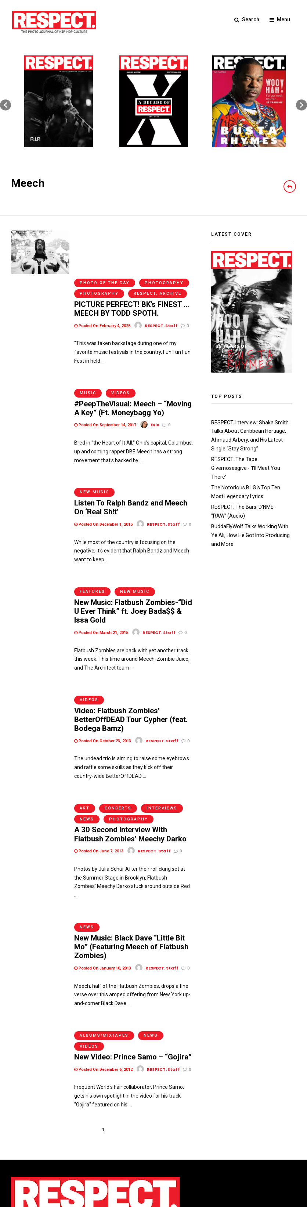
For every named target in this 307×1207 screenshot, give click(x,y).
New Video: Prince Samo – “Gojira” (132, 968)
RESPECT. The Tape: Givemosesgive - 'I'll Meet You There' (245, 468)
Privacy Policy (62, 1151)
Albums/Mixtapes (104, 947)
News (87, 742)
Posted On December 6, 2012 (103, 980)
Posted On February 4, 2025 (102, 277)
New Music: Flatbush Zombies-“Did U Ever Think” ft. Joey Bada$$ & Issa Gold (132, 546)
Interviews (162, 731)
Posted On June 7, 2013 (98, 774)
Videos (120, 339)
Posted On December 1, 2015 (103, 465)
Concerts (118, 731)
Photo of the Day (105, 235)
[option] (58, 101)
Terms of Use (26, 1151)
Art (85, 731)
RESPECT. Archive (157, 246)
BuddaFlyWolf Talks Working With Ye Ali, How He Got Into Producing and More (249, 534)
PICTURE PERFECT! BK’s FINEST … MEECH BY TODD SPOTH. (131, 261)
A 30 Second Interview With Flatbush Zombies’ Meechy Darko (130, 757)
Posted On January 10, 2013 (102, 884)
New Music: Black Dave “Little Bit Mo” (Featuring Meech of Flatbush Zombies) (131, 864)
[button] (5, 104)
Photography (164, 235)
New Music (94, 433)
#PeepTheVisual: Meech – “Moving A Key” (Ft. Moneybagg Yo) (132, 354)
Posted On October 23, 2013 (102, 669)
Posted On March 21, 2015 (101, 567)
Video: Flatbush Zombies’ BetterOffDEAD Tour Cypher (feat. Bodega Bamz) (130, 648)
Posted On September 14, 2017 (105, 371)
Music (88, 339)
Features (92, 526)
